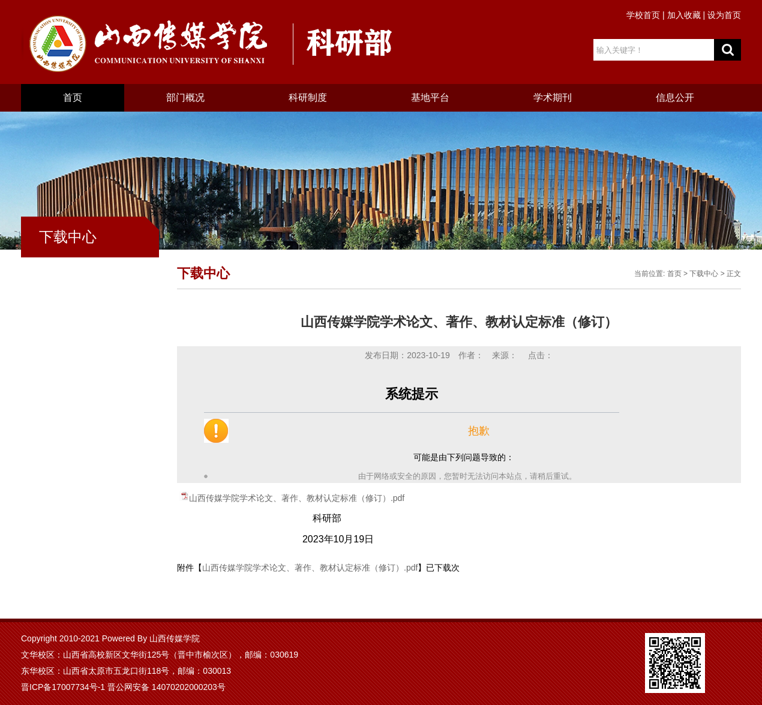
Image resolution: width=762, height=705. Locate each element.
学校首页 (643, 15)
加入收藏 (684, 15)
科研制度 (308, 97)
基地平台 (430, 97)
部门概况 (185, 97)
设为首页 (724, 15)
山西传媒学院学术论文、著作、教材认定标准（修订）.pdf (296, 498)
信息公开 (675, 97)
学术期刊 (552, 97)
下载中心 (703, 273)
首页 (72, 97)
